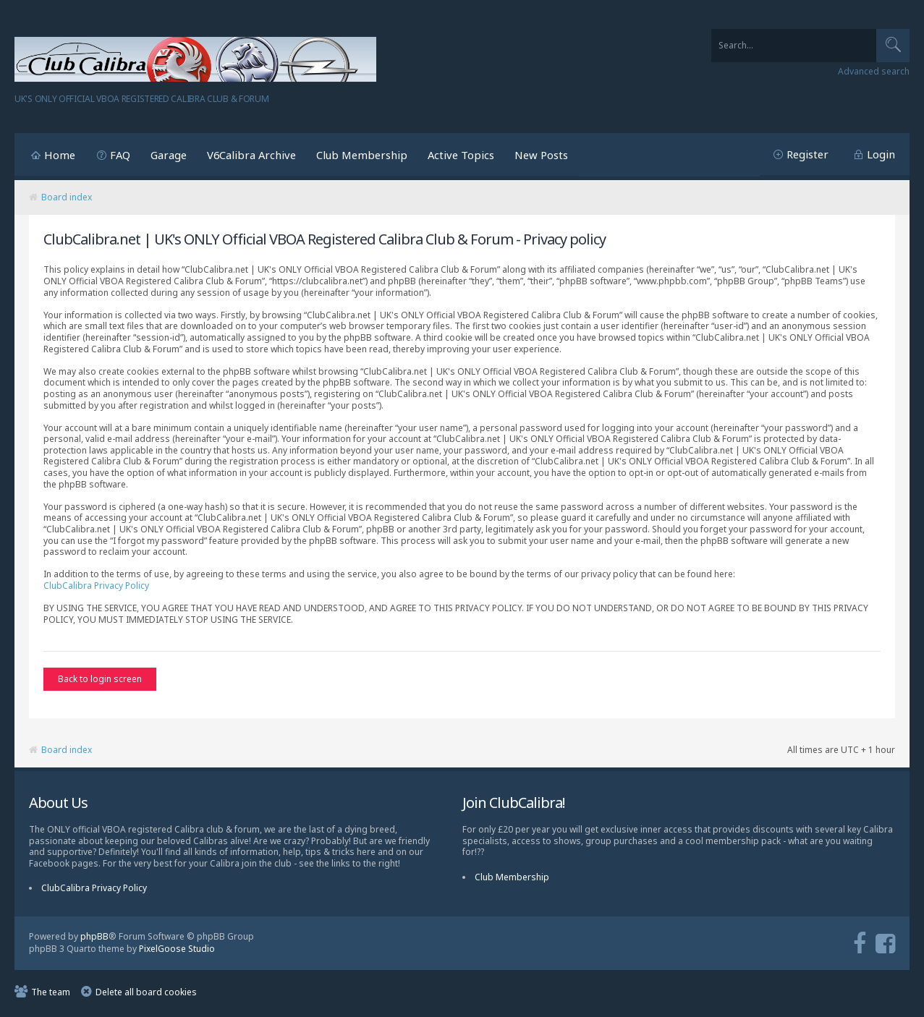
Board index (66, 197)
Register (807, 154)
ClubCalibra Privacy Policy (96, 585)
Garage (169, 155)
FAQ (120, 155)
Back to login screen (100, 679)
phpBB (94, 940)
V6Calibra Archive (251, 155)
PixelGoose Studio (177, 952)
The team (50, 996)
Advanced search (874, 71)
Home (59, 155)
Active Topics (461, 155)
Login (881, 154)
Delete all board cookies (146, 996)
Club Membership (361, 155)
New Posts (541, 155)
